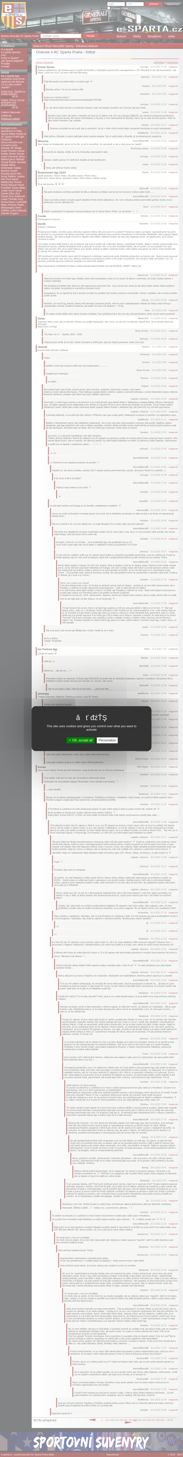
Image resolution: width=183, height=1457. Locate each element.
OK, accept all (80, 740)
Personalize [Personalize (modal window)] (107, 740)
